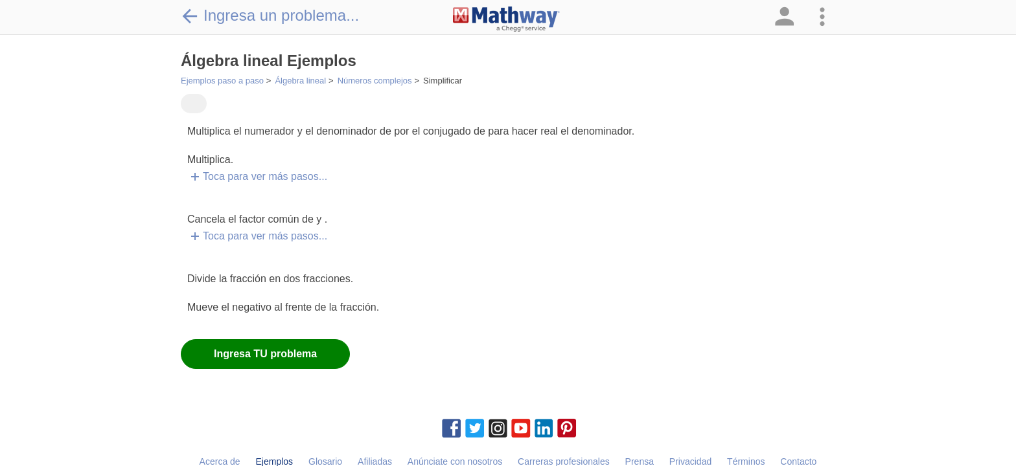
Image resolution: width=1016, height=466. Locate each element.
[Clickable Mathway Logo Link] (506, 19)
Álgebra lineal (300, 80)
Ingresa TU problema (265, 353)
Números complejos (375, 80)
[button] (783, 17)
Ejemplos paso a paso (222, 80)
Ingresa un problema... (270, 15)
